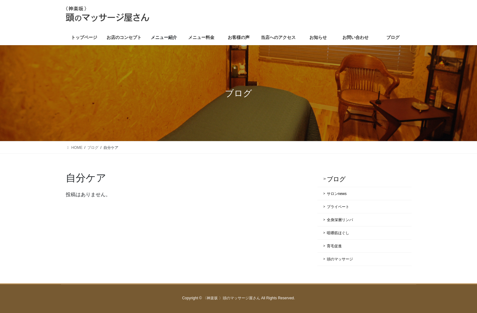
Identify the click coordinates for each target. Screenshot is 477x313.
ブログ (336, 179)
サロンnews (337, 194)
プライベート (338, 207)
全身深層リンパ (340, 220)
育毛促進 (334, 246)
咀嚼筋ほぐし (338, 233)
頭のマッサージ (340, 259)
